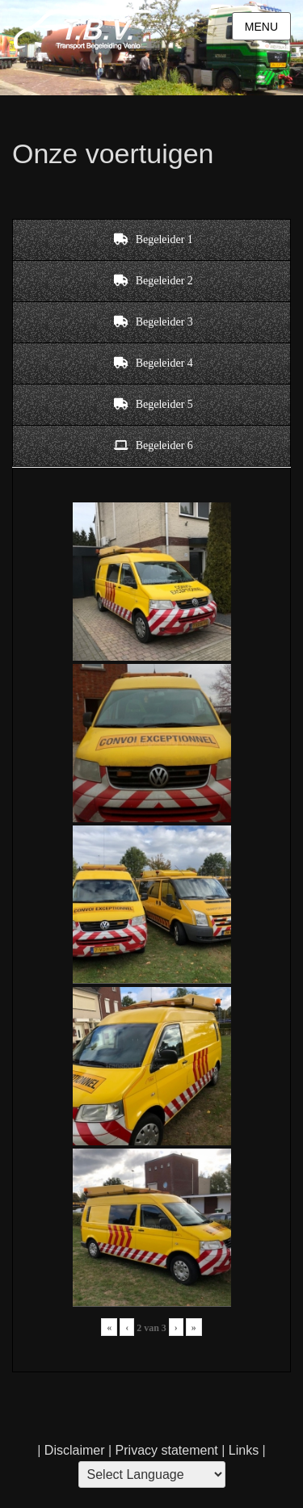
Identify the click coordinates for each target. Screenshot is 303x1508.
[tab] (151, 240)
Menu (261, 26)
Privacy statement (167, 1450)
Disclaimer (74, 1450)
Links (242, 1450)
